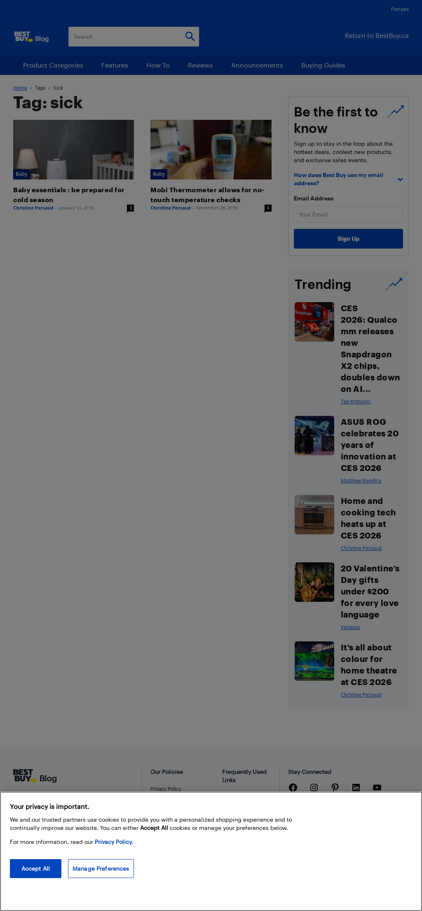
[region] (211, 851)
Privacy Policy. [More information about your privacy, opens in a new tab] (114, 841)
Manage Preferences (101, 868)
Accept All (35, 868)
